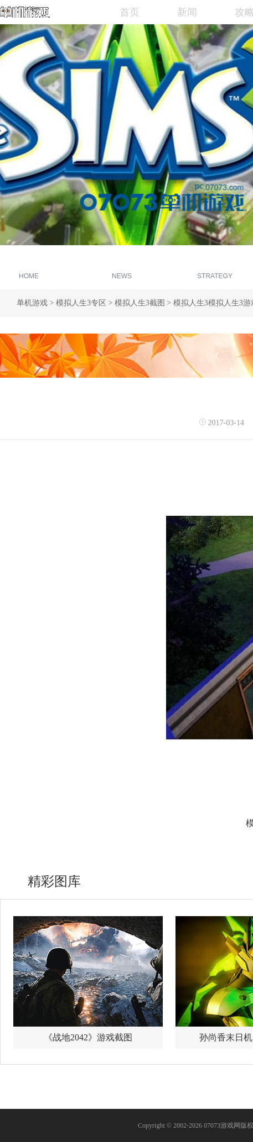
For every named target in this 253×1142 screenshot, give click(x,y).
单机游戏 (32, 303)
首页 (130, 12)
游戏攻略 (215, 268)
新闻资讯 (122, 268)
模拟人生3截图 (140, 303)
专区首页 (29, 268)
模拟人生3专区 (81, 303)
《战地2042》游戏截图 (88, 1037)
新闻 (187, 12)
